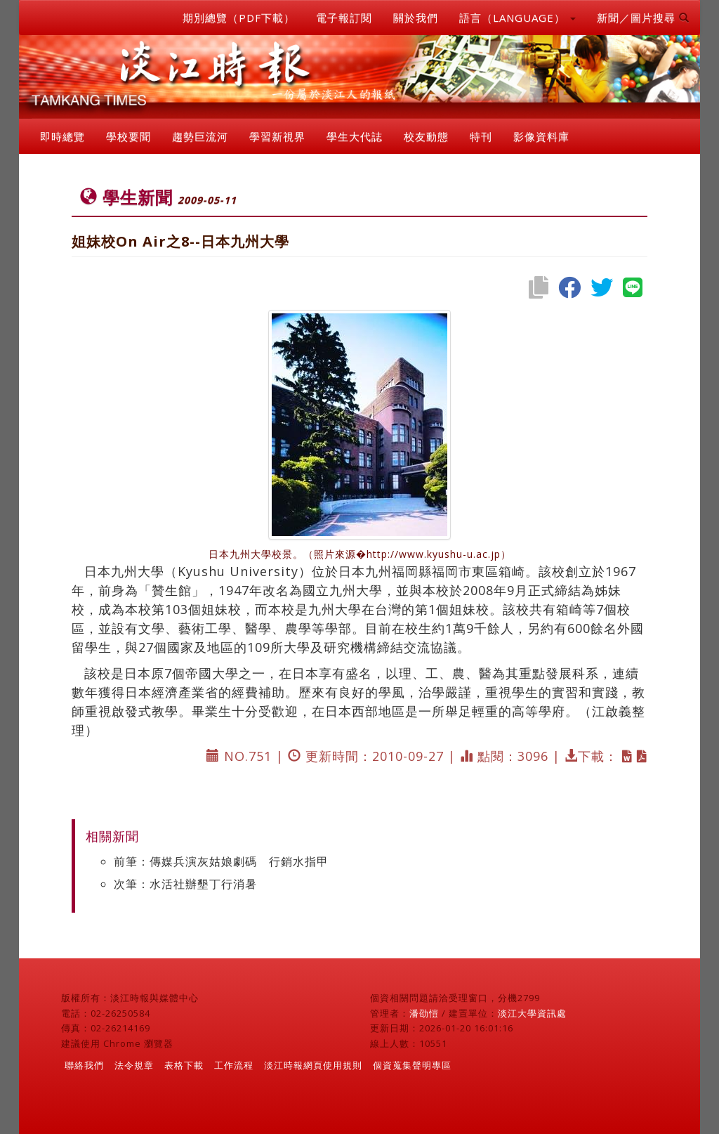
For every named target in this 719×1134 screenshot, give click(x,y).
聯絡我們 (84, 1065)
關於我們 (415, 18)
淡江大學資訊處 (532, 1013)
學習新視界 (277, 136)
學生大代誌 (354, 136)
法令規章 (134, 1065)
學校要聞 (128, 136)
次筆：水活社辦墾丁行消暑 (185, 884)
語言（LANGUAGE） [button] (517, 18)
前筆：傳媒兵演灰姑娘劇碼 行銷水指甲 (221, 861)
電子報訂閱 (344, 18)
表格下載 (184, 1065)
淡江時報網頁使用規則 (313, 1065)
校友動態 (426, 136)
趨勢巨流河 (200, 136)
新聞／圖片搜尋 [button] (643, 18)
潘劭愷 (424, 1013)
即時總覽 (62, 136)
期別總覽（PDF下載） (239, 18)
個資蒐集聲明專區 (412, 1065)
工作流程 (233, 1065)
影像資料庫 (541, 136)
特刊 (481, 136)
